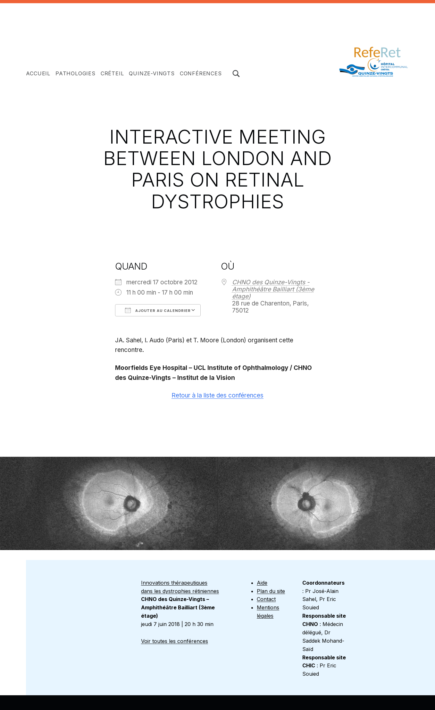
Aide (262, 583)
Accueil (38, 73)
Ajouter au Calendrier (158, 310)
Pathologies (75, 73)
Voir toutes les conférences (174, 641)
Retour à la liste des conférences (217, 395)
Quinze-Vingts (151, 73)
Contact (266, 599)
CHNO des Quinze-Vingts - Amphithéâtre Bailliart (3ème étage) (273, 289)
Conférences (201, 73)
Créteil (112, 73)
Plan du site (271, 591)
